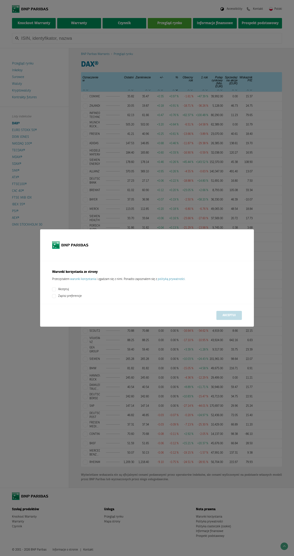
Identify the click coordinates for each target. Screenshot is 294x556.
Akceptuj (63, 289)
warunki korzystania (83, 279)
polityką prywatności (171, 279)
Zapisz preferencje (70, 296)
